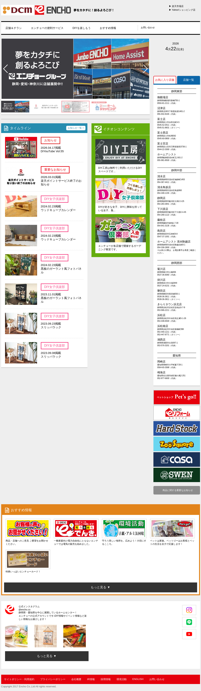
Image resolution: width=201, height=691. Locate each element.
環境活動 (122, 679)
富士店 (161, 119)
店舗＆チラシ (13, 28)
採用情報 (106, 679)
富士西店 (162, 132)
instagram (128, 27)
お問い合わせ (148, 27)
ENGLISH (138, 679)
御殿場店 (162, 97)
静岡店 (161, 198)
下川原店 (162, 208)
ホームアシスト (166, 154)
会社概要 (76, 679)
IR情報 (91, 679)
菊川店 (161, 268)
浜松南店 (162, 326)
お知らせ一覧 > (76, 128)
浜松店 (161, 315)
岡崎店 (161, 361)
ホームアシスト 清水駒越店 (174, 241)
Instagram (189, 610)
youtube (133, 27)
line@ (123, 27)
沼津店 (161, 108)
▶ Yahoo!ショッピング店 (182, 10)
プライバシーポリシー (52, 679)
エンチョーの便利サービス (47, 28)
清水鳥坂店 (164, 187)
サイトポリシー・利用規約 (19, 679)
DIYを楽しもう (82, 28)
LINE (189, 622)
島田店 (161, 230)
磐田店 (161, 290)
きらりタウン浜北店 (169, 304)
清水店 (161, 176)
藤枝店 (161, 219)
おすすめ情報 (108, 28)
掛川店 (161, 279)
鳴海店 (161, 372)
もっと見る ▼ (46, 656)
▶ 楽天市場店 (176, 6)
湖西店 (161, 339)
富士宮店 (162, 143)
